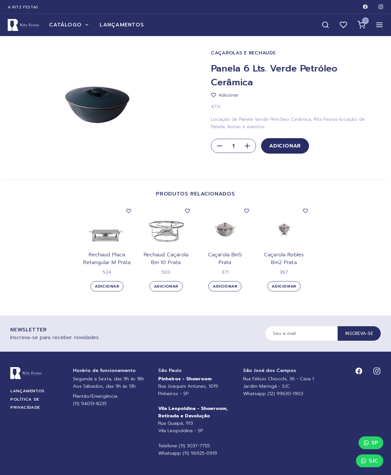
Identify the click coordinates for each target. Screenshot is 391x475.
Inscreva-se (359, 333)
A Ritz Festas (23, 7)
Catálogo (69, 25)
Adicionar (285, 146)
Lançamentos (122, 25)
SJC (369, 461)
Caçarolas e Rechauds (243, 53)
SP (371, 443)
